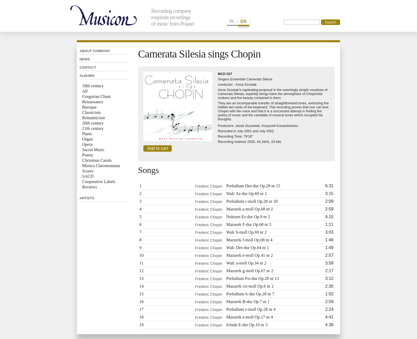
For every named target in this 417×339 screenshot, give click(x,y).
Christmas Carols (97, 160)
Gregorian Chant (96, 96)
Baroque (89, 107)
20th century (92, 123)
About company (95, 51)
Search (330, 22)
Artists (87, 198)
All (84, 91)
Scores (88, 171)
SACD (88, 176)
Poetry (87, 155)
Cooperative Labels (98, 181)
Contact (88, 67)
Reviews (89, 187)
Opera (87, 144)
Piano (87, 133)
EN (243, 21)
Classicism (91, 112)
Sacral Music (93, 149)
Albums (87, 76)
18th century (92, 86)
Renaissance (92, 102)
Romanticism (93, 117)
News (85, 59)
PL (232, 21)
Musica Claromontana (101, 165)
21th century (92, 128)
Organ (87, 139)
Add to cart (157, 148)
